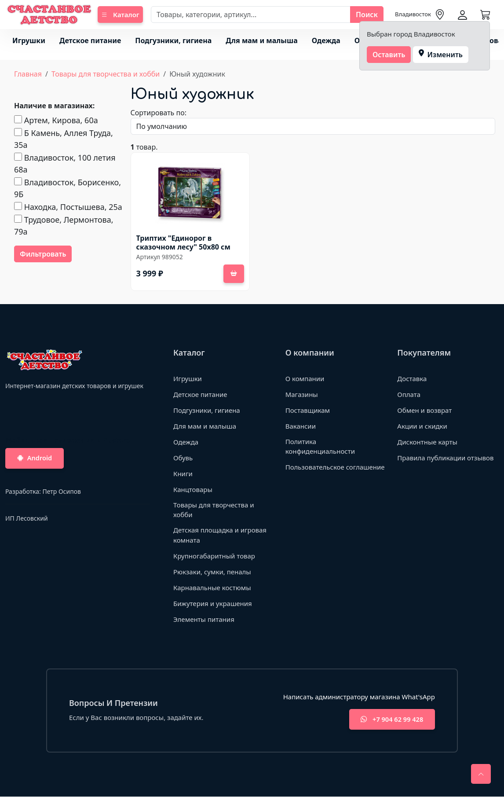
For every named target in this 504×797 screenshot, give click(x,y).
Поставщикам (307, 410)
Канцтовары (192, 489)
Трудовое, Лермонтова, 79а (63, 225)
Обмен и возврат (424, 410)
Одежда (326, 40)
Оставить (389, 54)
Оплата (408, 394)
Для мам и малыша (261, 40)
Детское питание (90, 40)
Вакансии (300, 426)
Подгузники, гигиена (173, 40)
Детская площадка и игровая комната (220, 534)
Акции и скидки (422, 426)
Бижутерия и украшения (212, 603)
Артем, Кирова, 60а (56, 120)
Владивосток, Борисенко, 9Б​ (67, 188)
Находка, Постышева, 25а (68, 207)
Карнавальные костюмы (212, 587)
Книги (183, 473)
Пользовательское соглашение (335, 467)
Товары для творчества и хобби (105, 74)
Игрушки (28, 40)
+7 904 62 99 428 (390, 720)
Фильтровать (43, 254)
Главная (28, 74)
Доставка (412, 378)
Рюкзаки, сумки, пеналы (212, 571)
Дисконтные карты (427, 441)
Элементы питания (203, 619)
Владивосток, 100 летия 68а (65, 163)
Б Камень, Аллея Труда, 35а (63, 139)
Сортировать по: (159, 113)
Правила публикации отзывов (445, 457)
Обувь (183, 457)
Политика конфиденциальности (320, 446)
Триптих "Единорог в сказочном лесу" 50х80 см (183, 242)
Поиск (367, 14)
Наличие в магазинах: (54, 105)
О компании (305, 378)
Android (36, 459)
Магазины (301, 394)
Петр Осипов (61, 492)
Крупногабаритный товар (214, 555)
